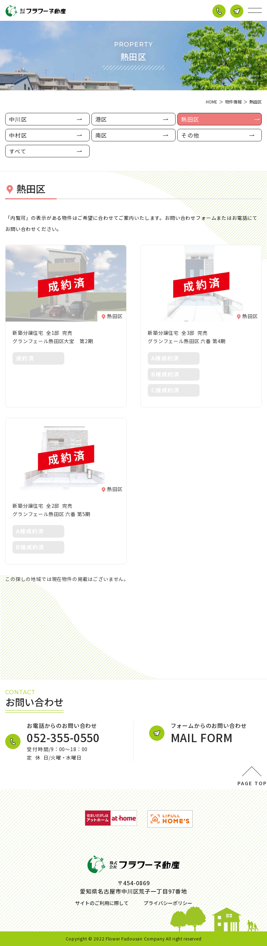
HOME (211, 102)
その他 (190, 135)
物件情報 (233, 102)
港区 (101, 119)
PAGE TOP (252, 783)
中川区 (18, 119)
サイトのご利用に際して (102, 902)
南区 (101, 135)
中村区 (18, 135)
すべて (17, 151)
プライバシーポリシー (168, 902)
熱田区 (190, 119)
